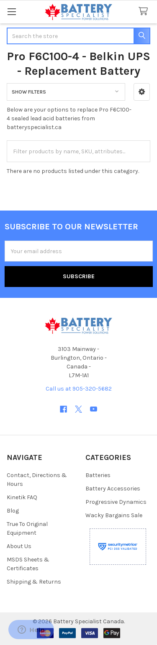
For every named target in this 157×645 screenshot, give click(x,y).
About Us (19, 546)
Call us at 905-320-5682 (79, 388)
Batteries (98, 475)
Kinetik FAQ (22, 497)
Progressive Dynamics (116, 501)
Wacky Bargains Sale (113, 515)
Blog (13, 510)
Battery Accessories (112, 488)
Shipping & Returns (34, 581)
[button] (142, 92)
